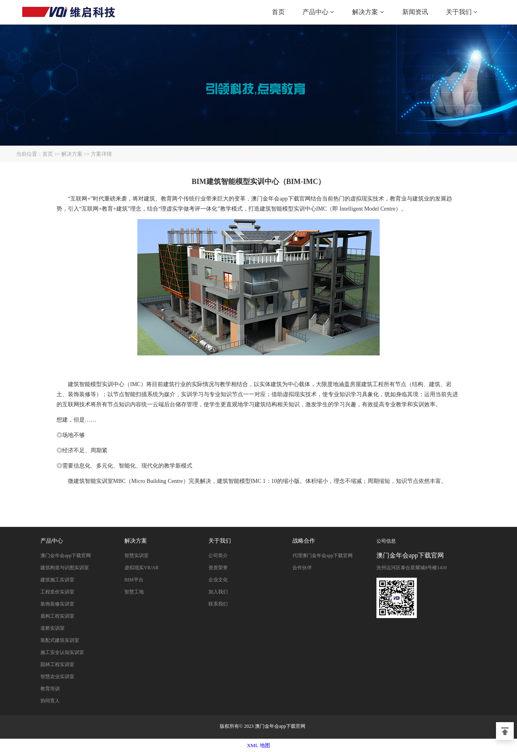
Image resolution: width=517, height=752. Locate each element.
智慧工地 (134, 592)
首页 (278, 11)
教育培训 (50, 688)
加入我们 (218, 592)
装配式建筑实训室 (59, 640)
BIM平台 (133, 580)
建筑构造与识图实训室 (64, 567)
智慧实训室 (136, 555)
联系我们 (218, 604)
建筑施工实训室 (57, 580)
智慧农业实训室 (57, 676)
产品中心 (315, 11)
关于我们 (459, 11)
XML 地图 (258, 745)
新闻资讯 (415, 11)
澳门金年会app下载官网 (68, 12)
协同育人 (50, 701)
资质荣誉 (218, 567)
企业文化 (218, 580)
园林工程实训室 (57, 664)
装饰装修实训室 (57, 604)
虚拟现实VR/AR (141, 567)
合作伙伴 (302, 567)
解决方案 (365, 11)
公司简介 (218, 555)
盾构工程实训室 (57, 616)
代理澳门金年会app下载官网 (322, 555)
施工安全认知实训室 (62, 652)
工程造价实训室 (57, 592)
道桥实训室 (52, 628)
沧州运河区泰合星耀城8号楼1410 (411, 567)
